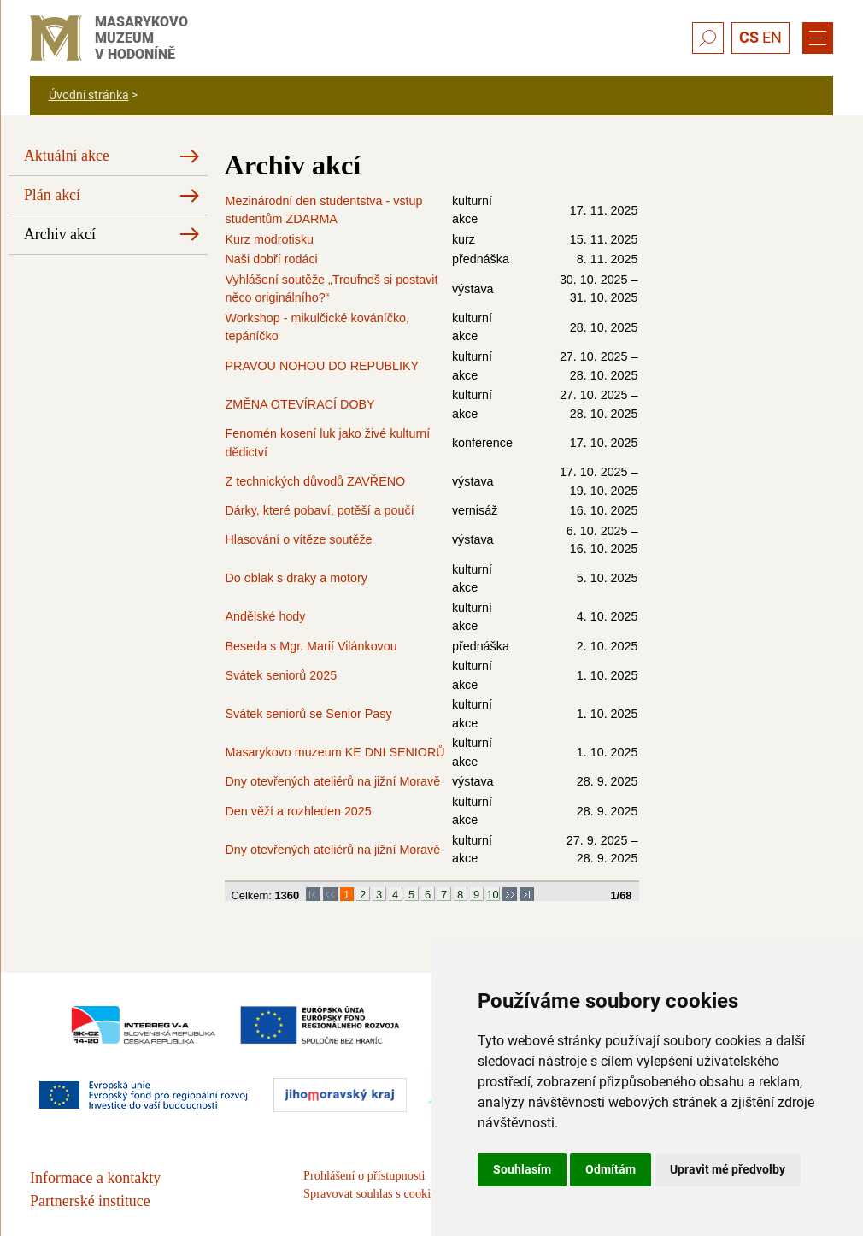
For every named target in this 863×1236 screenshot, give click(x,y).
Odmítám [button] (610, 1169)
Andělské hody (266, 616)
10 (492, 894)
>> (509, 894)
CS (749, 37)
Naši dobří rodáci (272, 259)
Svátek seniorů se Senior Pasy (309, 714)
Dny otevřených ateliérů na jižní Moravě (333, 781)
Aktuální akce (66, 155)
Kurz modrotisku (270, 239)
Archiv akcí (60, 234)
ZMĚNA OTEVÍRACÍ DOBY (300, 404)
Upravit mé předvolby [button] (727, 1169)
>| (527, 894)
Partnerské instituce (90, 1201)
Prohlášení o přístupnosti (364, 1175)
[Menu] (817, 38)
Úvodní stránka (89, 95)
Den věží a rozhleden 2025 (299, 811)
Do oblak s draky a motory (296, 578)
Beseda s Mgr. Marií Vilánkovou (311, 646)
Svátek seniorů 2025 (282, 675)
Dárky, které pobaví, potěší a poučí (320, 510)
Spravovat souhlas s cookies (372, 1193)
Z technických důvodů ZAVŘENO (316, 481)
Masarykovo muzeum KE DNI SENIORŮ (335, 752)
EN (772, 37)
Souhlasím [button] (522, 1169)
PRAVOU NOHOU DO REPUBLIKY (323, 366)
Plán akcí (52, 194)
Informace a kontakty (95, 1177)
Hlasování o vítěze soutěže (299, 539)
